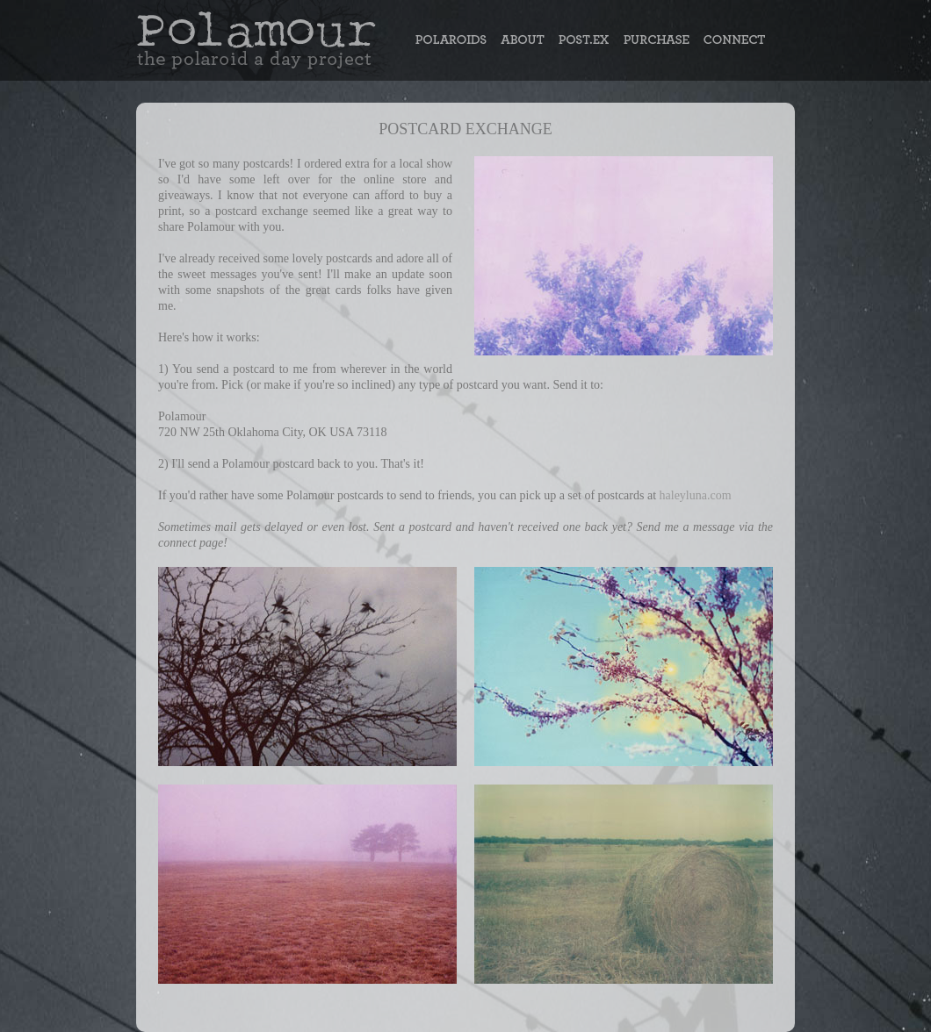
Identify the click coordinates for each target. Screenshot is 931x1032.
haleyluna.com (696, 495)
